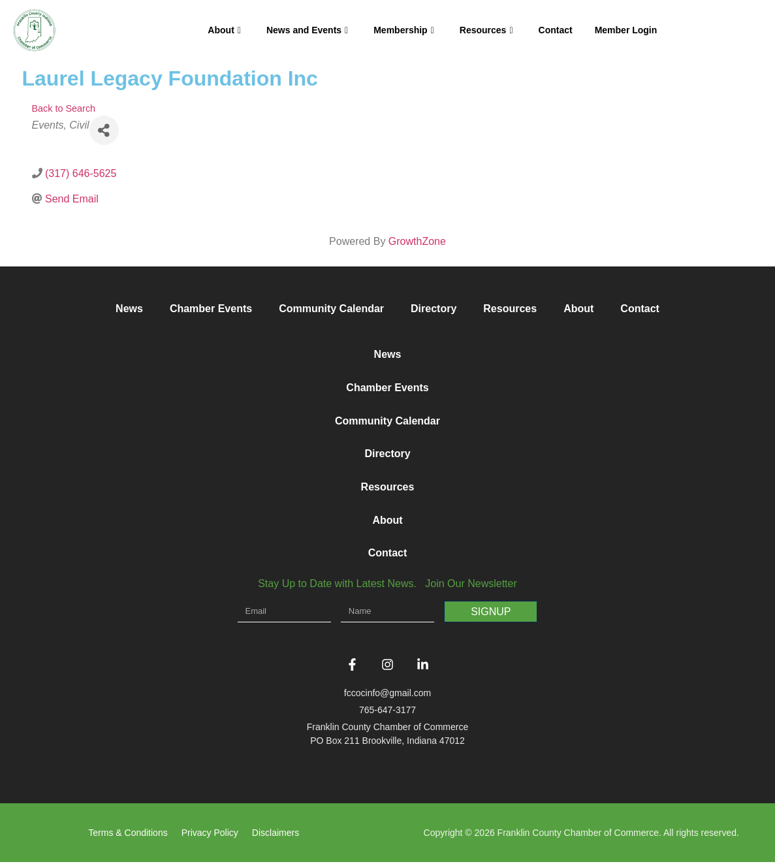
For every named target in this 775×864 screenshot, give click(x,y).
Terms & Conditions (127, 834)
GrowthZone (417, 241)
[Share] (104, 130)
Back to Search (64, 108)
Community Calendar (331, 308)
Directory (433, 308)
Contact (556, 30)
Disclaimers (275, 834)
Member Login (626, 30)
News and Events (307, 30)
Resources (486, 30)
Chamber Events (211, 308)
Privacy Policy (210, 834)
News (129, 308)
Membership (403, 30)
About (224, 30)
